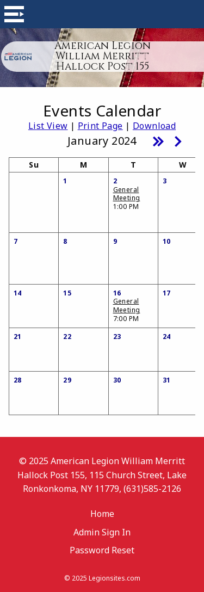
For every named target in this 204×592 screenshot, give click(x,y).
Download (154, 126)
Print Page (100, 126)
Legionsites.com (114, 578)
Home (102, 514)
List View (48, 126)
